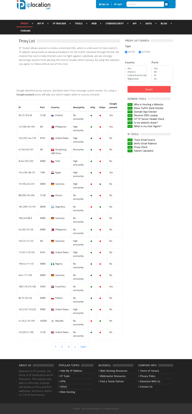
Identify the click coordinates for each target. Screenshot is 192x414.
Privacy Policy (147, 376)
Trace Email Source (144, 140)
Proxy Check (140, 147)
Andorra (135, 72)
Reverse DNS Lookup (146, 115)
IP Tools (65, 376)
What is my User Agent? (147, 126)
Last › (84, 347)
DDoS (63, 387)
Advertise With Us (150, 381)
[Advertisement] (79, 76)
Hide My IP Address (71, 371)
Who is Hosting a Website (148, 104)
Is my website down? (146, 122)
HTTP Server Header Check (149, 119)
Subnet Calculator (144, 151)
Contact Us (146, 387)
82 (162, 79)
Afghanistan (135, 79)
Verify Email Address (145, 143)
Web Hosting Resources (113, 371)
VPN (62, 381)
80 (162, 72)
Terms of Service (149, 371)
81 (162, 75)
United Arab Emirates (135, 75)
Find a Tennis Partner (112, 381)
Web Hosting (67, 392)
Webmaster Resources (113, 376)
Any (135, 68)
